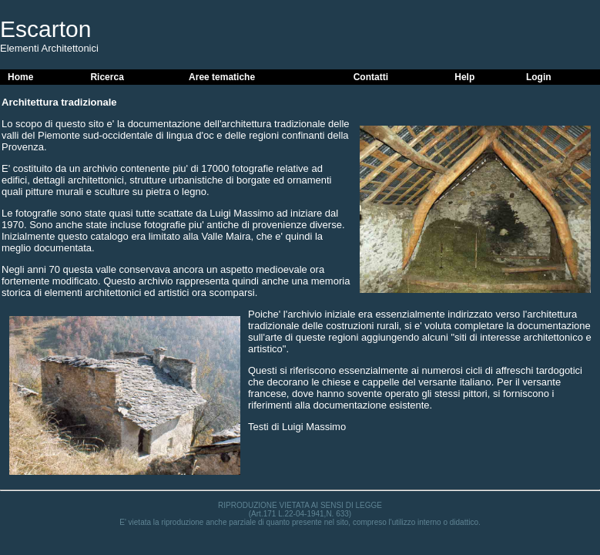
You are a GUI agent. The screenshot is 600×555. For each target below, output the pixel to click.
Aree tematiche (222, 77)
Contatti (371, 77)
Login (538, 77)
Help (464, 77)
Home (20, 77)
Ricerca (106, 77)
